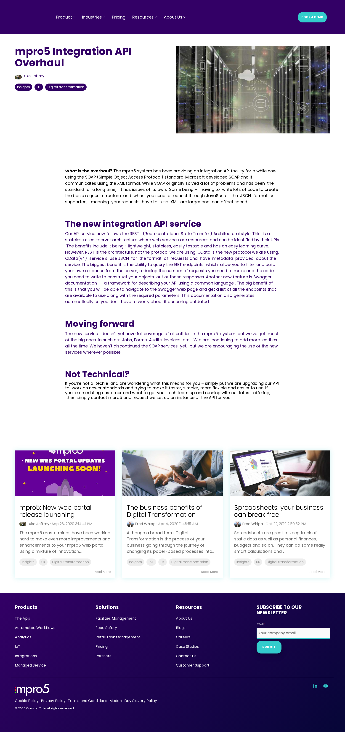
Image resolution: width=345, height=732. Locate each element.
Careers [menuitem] (183, 637)
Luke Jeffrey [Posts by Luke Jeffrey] (38, 523)
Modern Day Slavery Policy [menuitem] (133, 700)
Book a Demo (312, 8)
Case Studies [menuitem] (187, 646)
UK (39, 87)
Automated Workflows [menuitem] (35, 627)
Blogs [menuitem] (181, 627)
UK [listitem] (43, 562)
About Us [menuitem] (184, 618)
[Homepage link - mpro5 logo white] (32, 693)
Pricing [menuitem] (102, 646)
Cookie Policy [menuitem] (27, 700)
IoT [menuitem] (17, 646)
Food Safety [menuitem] (106, 627)
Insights (23, 87)
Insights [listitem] (28, 562)
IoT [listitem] (151, 562)
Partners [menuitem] (103, 656)
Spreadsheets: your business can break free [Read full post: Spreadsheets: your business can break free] (278, 511)
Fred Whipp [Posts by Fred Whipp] (145, 523)
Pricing (118, 8)
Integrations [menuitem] (26, 656)
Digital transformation (66, 87)
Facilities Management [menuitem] (116, 618)
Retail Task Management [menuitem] (118, 637)
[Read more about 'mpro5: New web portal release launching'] (65, 473)
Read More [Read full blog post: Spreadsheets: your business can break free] (317, 572)
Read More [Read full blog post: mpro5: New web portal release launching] (102, 572)
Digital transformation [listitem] (70, 562)
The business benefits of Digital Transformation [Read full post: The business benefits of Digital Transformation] (165, 511)
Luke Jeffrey (29, 76)
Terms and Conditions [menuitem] (87, 700)
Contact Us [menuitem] (186, 656)
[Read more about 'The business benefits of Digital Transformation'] (172, 473)
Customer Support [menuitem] (193, 665)
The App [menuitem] (22, 618)
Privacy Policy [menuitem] (53, 700)
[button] (316, 686)
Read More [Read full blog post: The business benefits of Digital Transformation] (209, 572)
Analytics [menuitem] (23, 637)
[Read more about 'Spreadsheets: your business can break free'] (280, 473)
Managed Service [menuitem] (30, 665)
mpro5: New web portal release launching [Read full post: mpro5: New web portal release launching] (55, 511)
